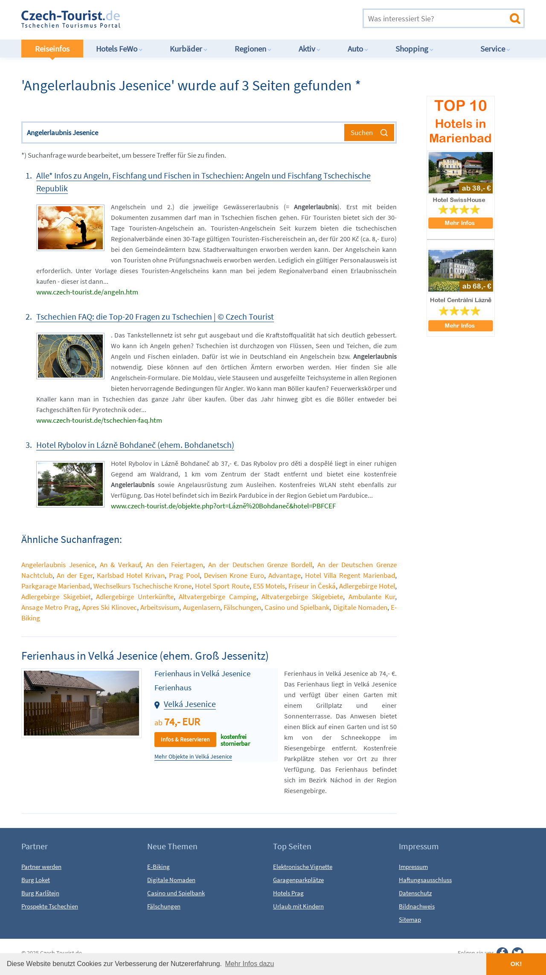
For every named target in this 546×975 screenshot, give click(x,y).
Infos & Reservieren (185, 739)
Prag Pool (184, 575)
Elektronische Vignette (302, 866)
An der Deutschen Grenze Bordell (260, 564)
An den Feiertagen (174, 564)
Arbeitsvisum (159, 607)
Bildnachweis (417, 906)
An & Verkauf (120, 564)
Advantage (284, 575)
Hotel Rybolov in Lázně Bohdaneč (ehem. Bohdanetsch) (135, 444)
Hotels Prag (288, 893)
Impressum (413, 866)
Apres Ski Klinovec (109, 607)
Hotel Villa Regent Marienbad (350, 575)
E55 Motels (269, 586)
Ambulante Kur (372, 596)
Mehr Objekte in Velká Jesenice (193, 756)
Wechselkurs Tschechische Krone (142, 586)
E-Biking (158, 866)
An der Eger (75, 575)
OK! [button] (516, 964)
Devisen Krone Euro (234, 575)
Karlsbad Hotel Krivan (131, 575)
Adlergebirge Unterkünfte (135, 596)
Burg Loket (35, 880)
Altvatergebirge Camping (217, 596)
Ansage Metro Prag (49, 607)
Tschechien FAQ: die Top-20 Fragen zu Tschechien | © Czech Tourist (155, 316)
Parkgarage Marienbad (55, 586)
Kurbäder (189, 48)
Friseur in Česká (312, 586)
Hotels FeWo (119, 48)
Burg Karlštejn (40, 893)
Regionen (253, 48)
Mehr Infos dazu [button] (249, 963)
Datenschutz (415, 893)
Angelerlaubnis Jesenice (58, 564)
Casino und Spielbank (296, 607)
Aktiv (310, 48)
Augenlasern (201, 607)
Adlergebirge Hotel (367, 586)
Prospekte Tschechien (49, 906)
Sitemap (410, 919)
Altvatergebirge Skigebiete (302, 596)
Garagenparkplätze (298, 880)
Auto (358, 48)
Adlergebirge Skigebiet (56, 596)
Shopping (414, 48)
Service (495, 48)
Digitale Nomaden (360, 607)
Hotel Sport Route (222, 586)
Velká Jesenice (190, 703)
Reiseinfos (52, 48)
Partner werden (41, 866)
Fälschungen (242, 607)
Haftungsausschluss (425, 880)
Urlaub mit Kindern (298, 906)
